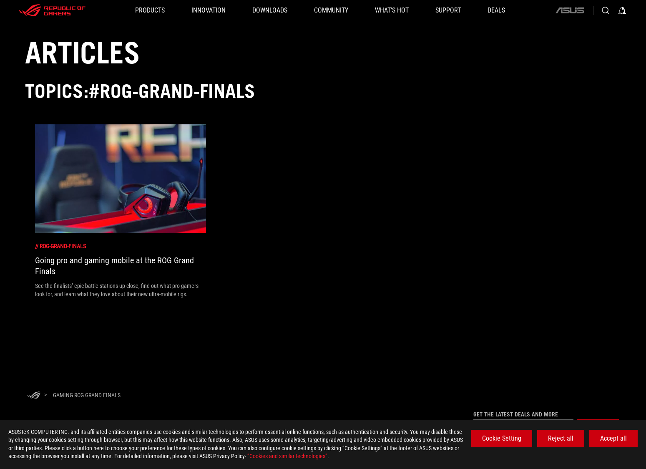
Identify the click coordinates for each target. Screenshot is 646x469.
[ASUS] (569, 10)
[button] (150, 10)
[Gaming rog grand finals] (87, 395)
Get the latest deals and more (515, 414)
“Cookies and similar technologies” (287, 456)
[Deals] (496, 10)
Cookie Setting (501, 438)
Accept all (613, 438)
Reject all (560, 438)
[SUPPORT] (448, 10)
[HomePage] (33, 395)
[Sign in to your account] (622, 10)
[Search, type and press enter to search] (606, 10)
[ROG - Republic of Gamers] (52, 10)
